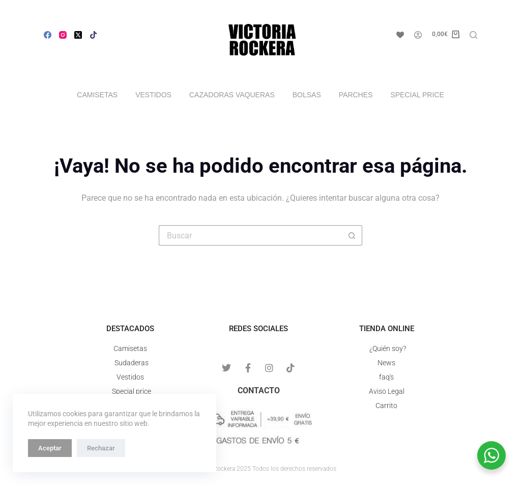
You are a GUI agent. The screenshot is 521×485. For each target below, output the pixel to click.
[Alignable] (93, 35)
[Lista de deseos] (400, 35)
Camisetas (97, 95)
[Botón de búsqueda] (352, 235)
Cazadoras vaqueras (232, 95)
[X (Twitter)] (78, 35)
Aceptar (50, 448)
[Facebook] (47, 35)
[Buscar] (473, 35)
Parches (356, 95)
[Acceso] (418, 35)
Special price (417, 95)
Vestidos (153, 95)
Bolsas (307, 95)
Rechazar (101, 448)
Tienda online (386, 328)
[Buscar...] (250, 235)
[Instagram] (63, 35)
